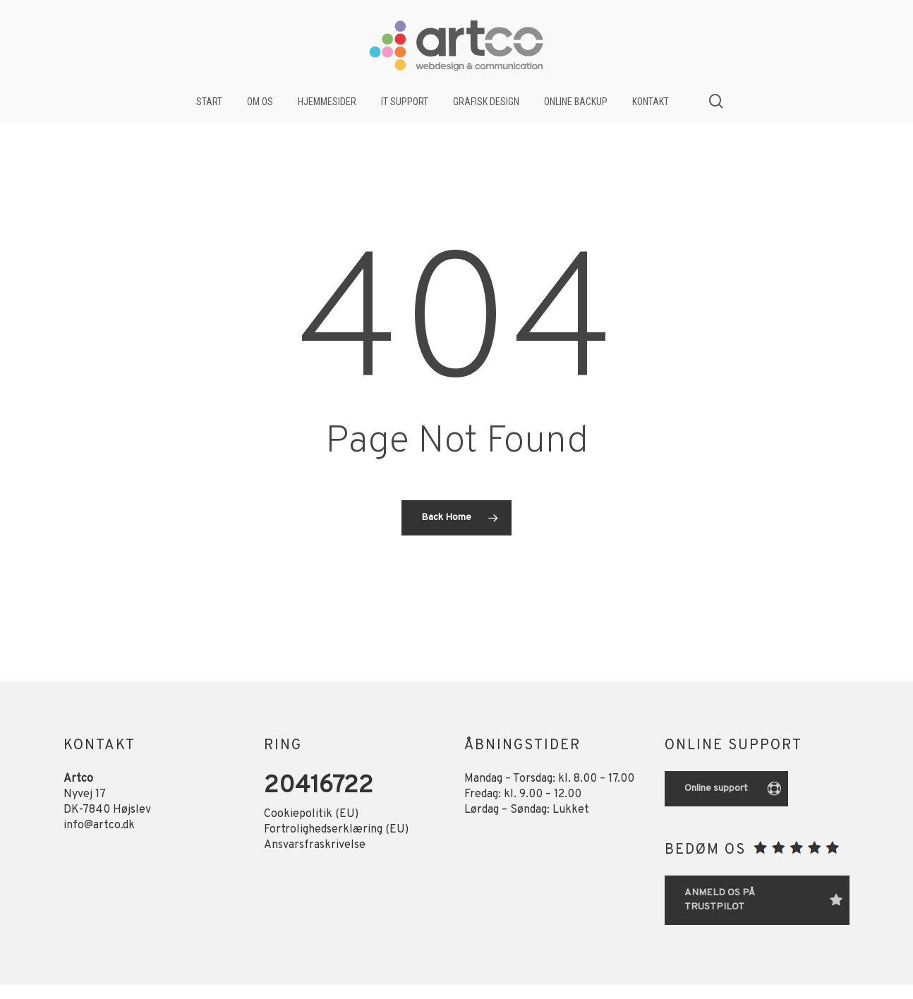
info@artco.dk (99, 825)
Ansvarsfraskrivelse (314, 845)
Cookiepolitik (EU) (311, 814)
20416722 (318, 786)
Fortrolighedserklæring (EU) (336, 830)
